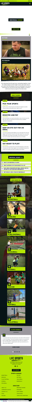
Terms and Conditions (22, 395)
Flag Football (5, 379)
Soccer (18, 375)
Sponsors (19, 389)
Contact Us (4, 391)
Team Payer (20, 393)
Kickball (4, 381)
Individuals (19, 381)
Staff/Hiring (20, 391)
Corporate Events (6, 389)
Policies (3, 395)
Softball (19, 377)
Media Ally (22, 399)
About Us (4, 387)
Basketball (4, 375)
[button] (30, 3)
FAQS (3, 393)
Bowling (4, 377)
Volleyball (19, 379)
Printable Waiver (21, 387)
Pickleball (4, 383)
